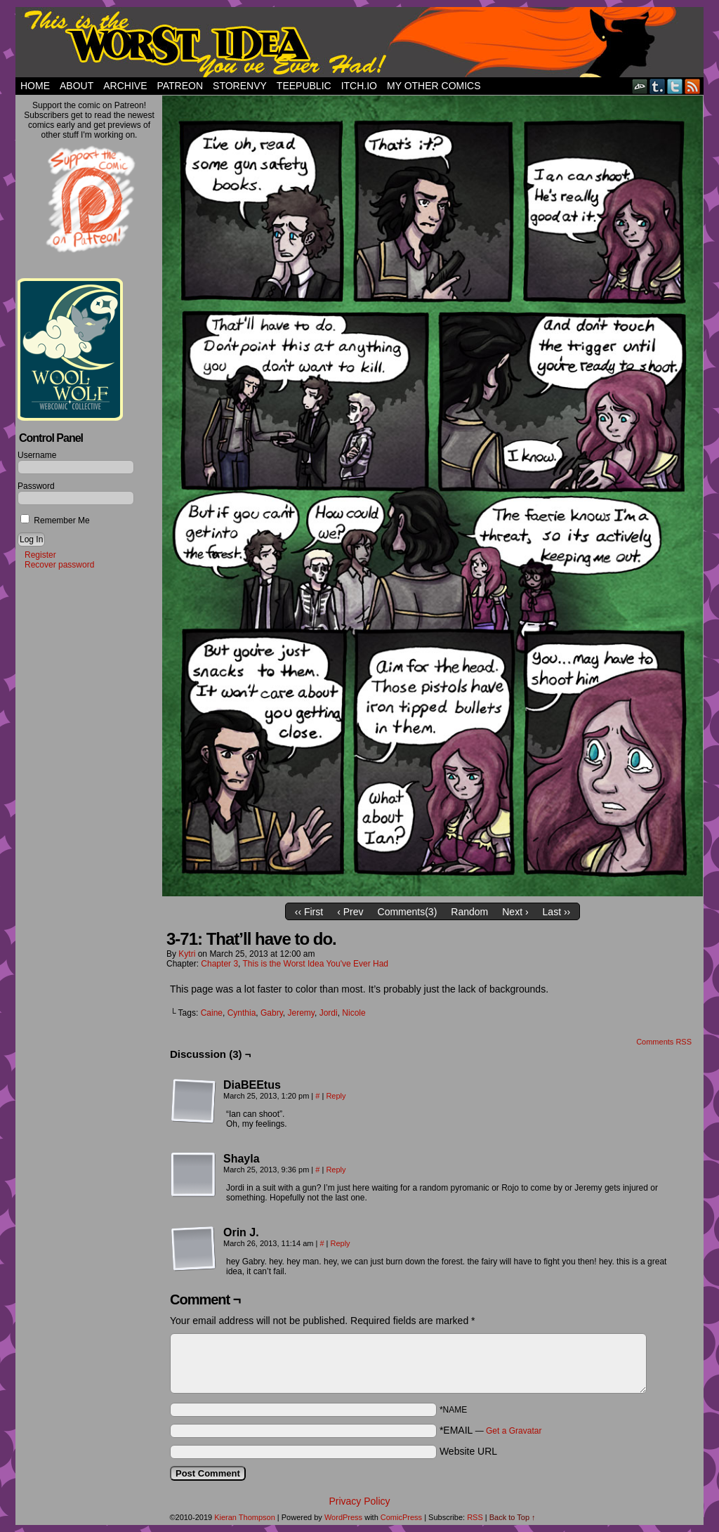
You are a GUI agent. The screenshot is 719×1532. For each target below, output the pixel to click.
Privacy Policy (359, 1501)
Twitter (675, 86)
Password (36, 486)
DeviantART (640, 86)
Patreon (180, 85)
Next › (515, 911)
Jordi (328, 1013)
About (76, 85)
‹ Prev (350, 911)
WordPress (343, 1517)
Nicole (353, 1013)
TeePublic (304, 85)
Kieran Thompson (244, 1517)
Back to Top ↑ (512, 1517)
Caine (212, 1013)
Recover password (59, 565)
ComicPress (401, 1517)
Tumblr (657, 86)
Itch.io (359, 85)
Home (35, 85)
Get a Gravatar (513, 1431)
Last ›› (557, 911)
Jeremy (301, 1013)
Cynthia (241, 1013)
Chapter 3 (219, 964)
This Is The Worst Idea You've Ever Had (359, 42)
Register (40, 555)
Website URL (468, 1451)
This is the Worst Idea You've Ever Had (316, 964)
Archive (125, 85)
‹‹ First (309, 911)
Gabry (271, 1013)
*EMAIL (491, 1430)
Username (37, 455)
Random (469, 911)
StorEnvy (240, 85)
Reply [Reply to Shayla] (335, 1169)
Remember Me (55, 520)
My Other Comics (434, 85)
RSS (692, 86)
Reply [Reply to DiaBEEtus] (335, 1096)
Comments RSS (664, 1041)
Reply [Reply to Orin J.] (340, 1243)
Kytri (186, 954)
